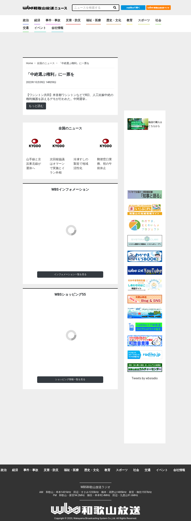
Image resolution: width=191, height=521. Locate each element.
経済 (37, 20)
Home (29, 63)
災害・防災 (73, 20)
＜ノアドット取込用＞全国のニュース (82, 82)
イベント (40, 28)
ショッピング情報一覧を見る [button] (70, 379)
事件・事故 (53, 20)
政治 (26, 20)
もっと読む (36, 106)
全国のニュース (46, 63)
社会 (158, 20)
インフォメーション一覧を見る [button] (70, 274)
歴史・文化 (113, 20)
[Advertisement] (152, 159)
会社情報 (57, 28)
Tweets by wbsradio (145, 378)
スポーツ (144, 20)
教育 (130, 20)
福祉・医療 (93, 20)
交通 (26, 28)
